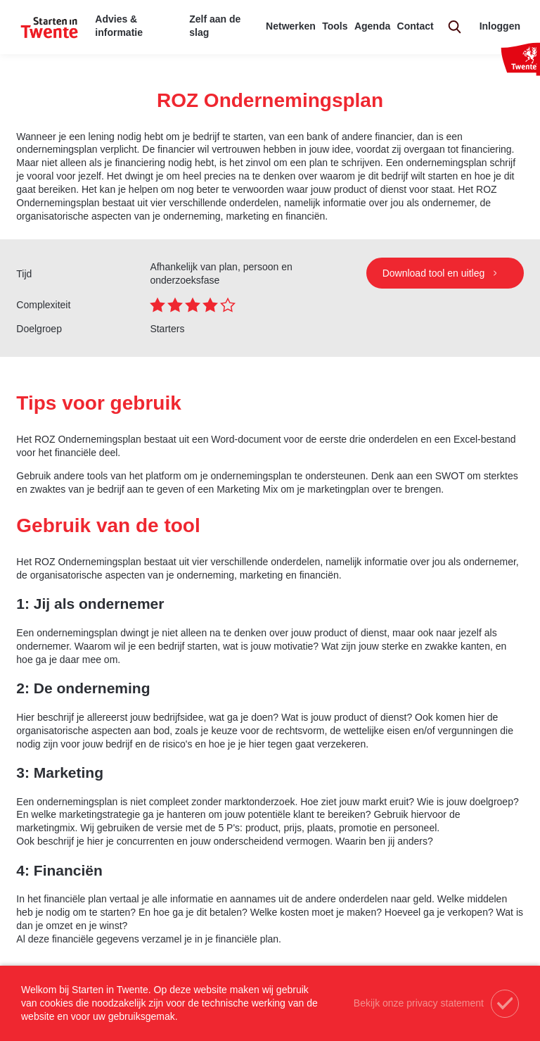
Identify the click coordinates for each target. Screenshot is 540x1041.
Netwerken (291, 26)
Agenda (372, 26)
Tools (334, 26)
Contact (415, 26)
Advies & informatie (119, 25)
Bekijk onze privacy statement (419, 1003)
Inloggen (500, 26)
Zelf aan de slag (214, 25)
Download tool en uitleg (434, 273)
